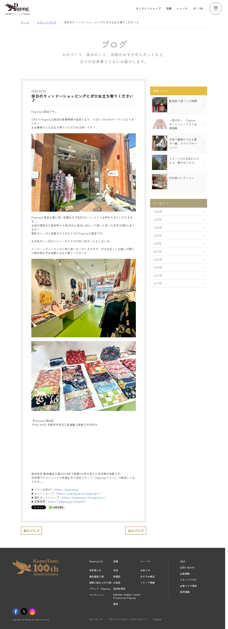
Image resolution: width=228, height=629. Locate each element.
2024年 (158, 227)
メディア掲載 (147, 582)
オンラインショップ (148, 8)
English (157, 619)
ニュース (182, 8)
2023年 (158, 235)
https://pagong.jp (66, 489)
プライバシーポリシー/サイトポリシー (127, 619)
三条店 (116, 582)
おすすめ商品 (147, 576)
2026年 (158, 211)
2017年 (158, 283)
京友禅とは (95, 570)
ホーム (25, 22)
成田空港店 (119, 588)
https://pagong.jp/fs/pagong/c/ (78, 493)
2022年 (158, 243)
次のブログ (136, 530)
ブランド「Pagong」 (100, 588)
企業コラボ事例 (188, 586)
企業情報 (185, 573)
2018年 (158, 275)
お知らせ (145, 570)
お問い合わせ (187, 567)
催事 (115, 604)
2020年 (158, 259)
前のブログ (31, 530)
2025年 (158, 219)
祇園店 (116, 576)
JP (194, 8)
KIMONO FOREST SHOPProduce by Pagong (126, 596)
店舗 (169, 8)
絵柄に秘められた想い (101, 582)
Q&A (182, 561)
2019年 (158, 267)
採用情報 (185, 592)
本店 (115, 570)
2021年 (158, 251)
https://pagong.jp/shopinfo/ (67, 501)
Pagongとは (96, 561)
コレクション (96, 594)
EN (201, 8)
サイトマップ (96, 619)
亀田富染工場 (96, 576)
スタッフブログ (46, 22)
